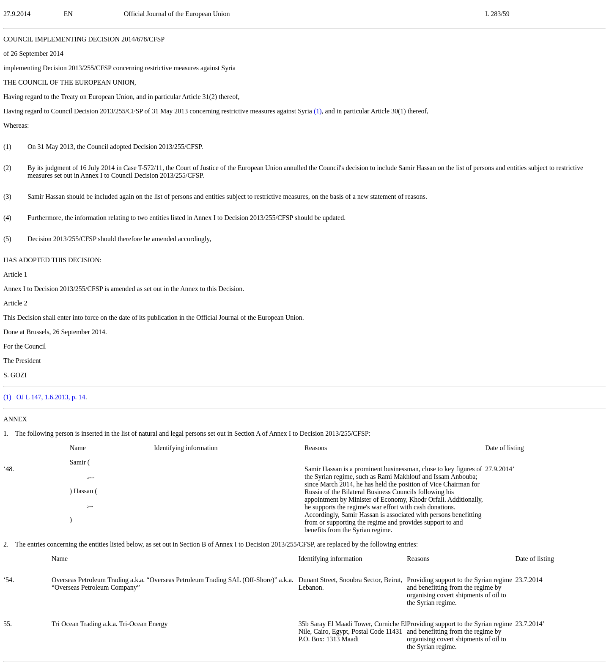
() (318, 111)
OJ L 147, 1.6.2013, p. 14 (50, 397)
